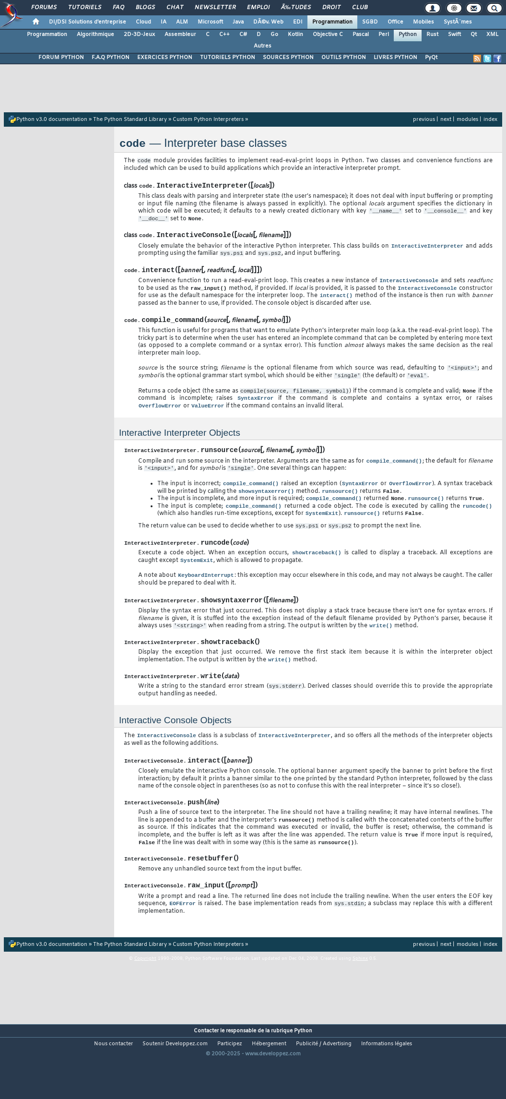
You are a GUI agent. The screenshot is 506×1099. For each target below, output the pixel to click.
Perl (383, 34)
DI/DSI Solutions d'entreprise (87, 22)
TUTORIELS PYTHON (227, 57)
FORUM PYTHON (61, 57)
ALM (182, 22)
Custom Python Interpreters (208, 119)
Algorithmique (95, 34)
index (490, 119)
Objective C (328, 34)
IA (163, 22)
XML (492, 34)
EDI (298, 22)
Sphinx (360, 997)
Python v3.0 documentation (51, 119)
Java (238, 22)
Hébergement (269, 1082)
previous (424, 119)
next (445, 119)
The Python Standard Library (130, 119)
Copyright (145, 997)
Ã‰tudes (296, 8)
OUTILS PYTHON (343, 57)
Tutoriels (84, 8)
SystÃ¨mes (458, 22)
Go (274, 34)
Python (408, 34)
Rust (432, 34)
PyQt (431, 57)
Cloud (143, 22)
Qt (474, 34)
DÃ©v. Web (268, 22)
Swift (454, 34)
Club (359, 8)
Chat (174, 8)
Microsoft (210, 22)
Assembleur (180, 34)
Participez (229, 1082)
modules (467, 119)
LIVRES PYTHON (395, 57)
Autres (262, 46)
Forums (44, 8)
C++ (224, 34)
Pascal (361, 34)
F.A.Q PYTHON (110, 57)
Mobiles (423, 22)
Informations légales (386, 1082)
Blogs (145, 8)
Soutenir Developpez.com (175, 1082)
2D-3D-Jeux (139, 34)
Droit (331, 8)
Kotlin (295, 34)
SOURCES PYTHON (288, 57)
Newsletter (215, 8)
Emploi (258, 8)
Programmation (332, 22)
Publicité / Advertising (324, 1082)
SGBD (370, 22)
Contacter (206, 1069)
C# (243, 34)
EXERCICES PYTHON (164, 57)
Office (395, 22)
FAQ (118, 8)
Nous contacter (113, 1082)
